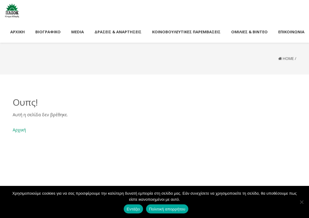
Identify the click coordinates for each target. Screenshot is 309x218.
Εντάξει (133, 209)
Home (288, 58)
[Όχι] (301, 202)
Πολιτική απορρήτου (167, 209)
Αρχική (19, 130)
